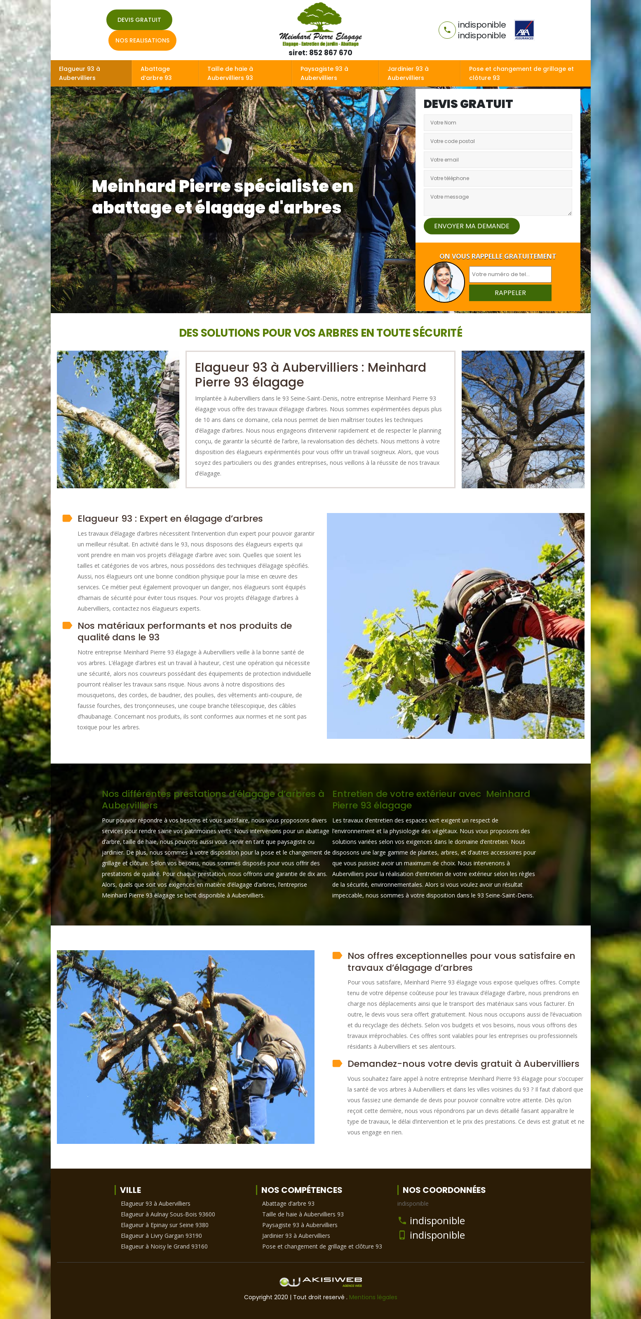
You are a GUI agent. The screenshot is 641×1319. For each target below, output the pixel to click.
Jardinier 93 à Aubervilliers (408, 73)
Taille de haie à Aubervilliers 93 (230, 73)
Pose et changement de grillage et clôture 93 (521, 73)
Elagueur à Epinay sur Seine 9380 (165, 1225)
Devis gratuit (139, 20)
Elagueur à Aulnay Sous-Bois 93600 (168, 1214)
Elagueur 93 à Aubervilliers (79, 73)
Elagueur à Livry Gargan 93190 (161, 1235)
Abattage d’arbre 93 (156, 73)
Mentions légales (373, 1297)
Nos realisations (142, 40)
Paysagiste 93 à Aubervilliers (324, 73)
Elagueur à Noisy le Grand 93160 (164, 1246)
